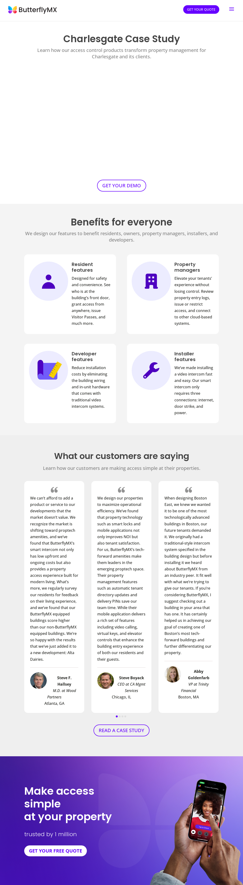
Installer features (185, 356)
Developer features (84, 356)
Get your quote (201, 9)
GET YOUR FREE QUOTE (55, 851)
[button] (117, 716)
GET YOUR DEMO (121, 185)
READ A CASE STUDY (121, 730)
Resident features (82, 267)
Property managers (187, 267)
